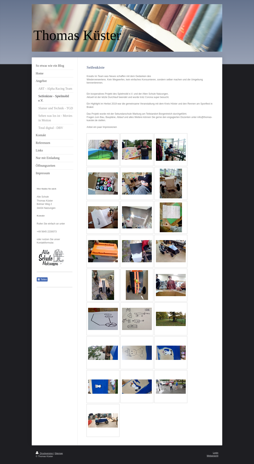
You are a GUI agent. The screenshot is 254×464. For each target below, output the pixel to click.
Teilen (42, 279)
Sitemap (59, 453)
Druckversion (45, 453)
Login (215, 453)
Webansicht (212, 455)
